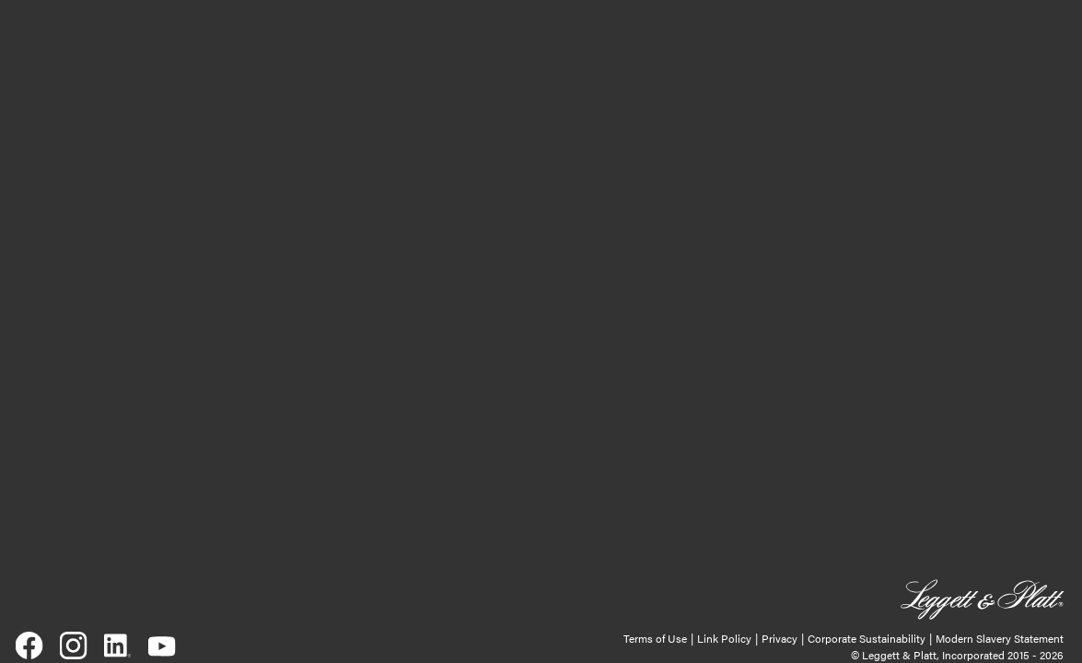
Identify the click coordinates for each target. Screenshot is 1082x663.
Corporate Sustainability (866, 638)
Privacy (779, 638)
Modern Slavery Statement (1000, 638)
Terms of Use (655, 638)
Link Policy (724, 638)
